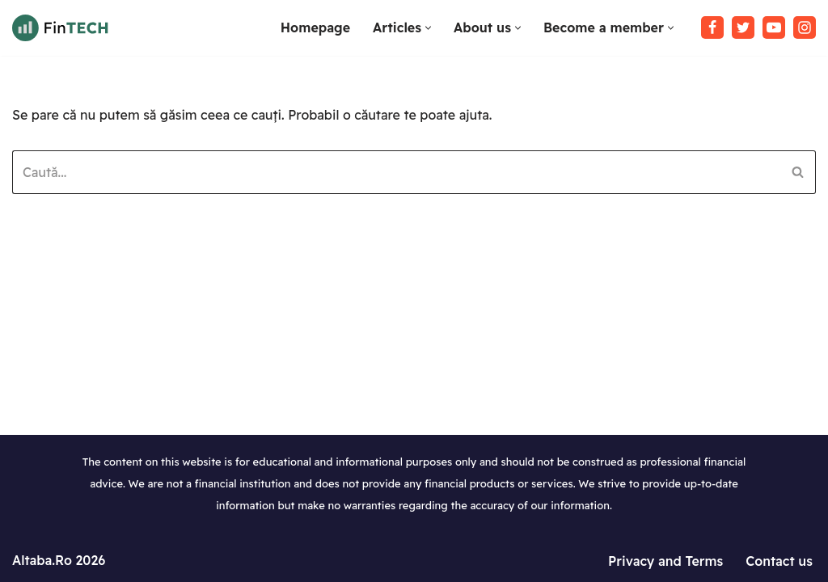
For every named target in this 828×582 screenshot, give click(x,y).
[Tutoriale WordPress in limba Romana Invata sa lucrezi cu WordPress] (60, 28)
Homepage (315, 27)
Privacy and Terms (665, 561)
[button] (428, 28)
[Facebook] (712, 27)
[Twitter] (743, 27)
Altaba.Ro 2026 (58, 560)
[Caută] (395, 172)
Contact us (779, 561)
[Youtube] (774, 27)
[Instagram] (804, 27)
